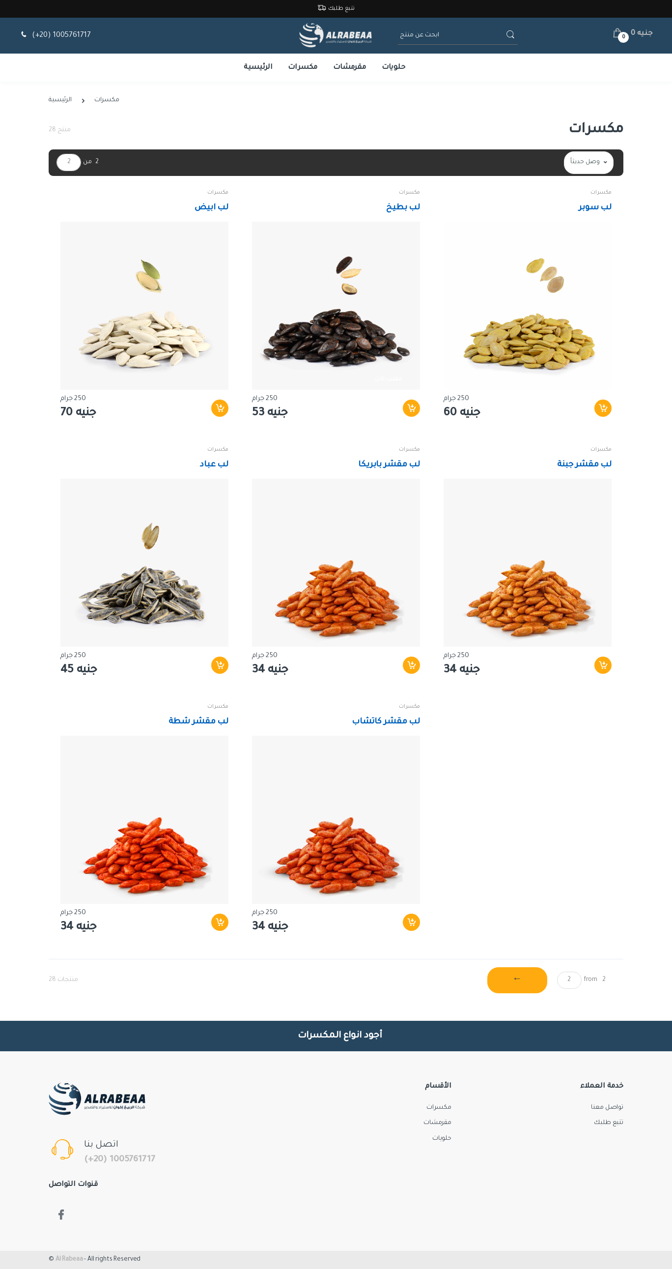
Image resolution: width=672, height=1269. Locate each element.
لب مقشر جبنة (584, 465)
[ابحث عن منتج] (451, 35)
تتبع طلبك (336, 9)
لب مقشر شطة (198, 722)
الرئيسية (258, 68)
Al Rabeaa (69, 1259)
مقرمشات (349, 68)
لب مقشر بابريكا (389, 465)
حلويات (393, 68)
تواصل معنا (607, 1107)
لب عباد (214, 465)
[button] (632, 34)
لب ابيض (211, 207)
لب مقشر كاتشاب (386, 722)
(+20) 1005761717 (54, 35)
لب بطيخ (403, 207)
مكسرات (302, 68)
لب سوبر (595, 207)
